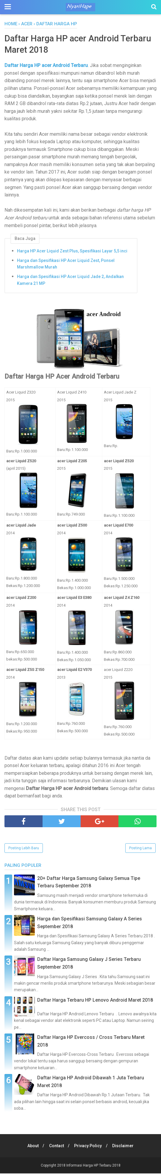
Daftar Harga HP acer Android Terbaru (46, 66)
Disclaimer (124, 1146)
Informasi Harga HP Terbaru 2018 (93, 1166)
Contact (56, 1146)
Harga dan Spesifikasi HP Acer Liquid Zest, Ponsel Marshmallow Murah (66, 264)
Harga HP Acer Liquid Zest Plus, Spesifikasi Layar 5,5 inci (72, 251)
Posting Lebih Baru (23, 849)
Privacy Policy (88, 1146)
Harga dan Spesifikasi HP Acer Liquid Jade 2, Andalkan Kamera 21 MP (70, 280)
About (31, 1146)
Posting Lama (140, 849)
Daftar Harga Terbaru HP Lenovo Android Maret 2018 (95, 1000)
